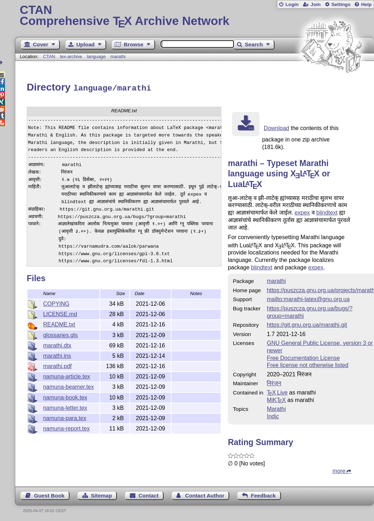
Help (366, 4)
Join (316, 4)
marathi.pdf (57, 365)
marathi (117, 56)
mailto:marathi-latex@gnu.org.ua (308, 298)
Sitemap (101, 494)
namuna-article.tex (66, 375)
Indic (273, 415)
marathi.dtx (57, 344)
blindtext (327, 211)
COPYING (56, 303)
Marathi (276, 408)
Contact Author (204, 494)
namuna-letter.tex (65, 407)
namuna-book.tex (65, 396)
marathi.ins (57, 355)
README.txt (59, 323)
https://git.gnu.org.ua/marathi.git (307, 324)
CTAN (49, 56)
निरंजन (274, 382)
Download (276, 127)
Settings (340, 4)
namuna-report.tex (66, 427)
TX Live (277, 391)
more (339, 470)
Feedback (263, 494)
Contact (148, 494)
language (96, 56)
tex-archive (71, 56)
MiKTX (276, 399)
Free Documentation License (303, 357)
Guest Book (49, 494)
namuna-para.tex (64, 417)
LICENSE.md (60, 313)
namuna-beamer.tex (68, 386)
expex (302, 211)
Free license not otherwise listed (307, 364)
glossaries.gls (60, 334)
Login (291, 4)
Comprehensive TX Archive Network (194, 16)
